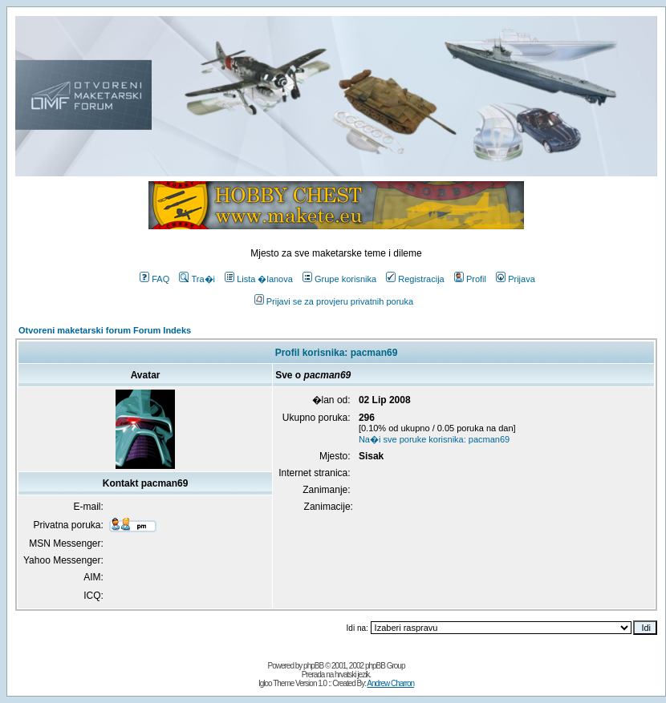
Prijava (515, 279)
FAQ (154, 279)
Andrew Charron (390, 683)
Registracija (415, 279)
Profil (470, 279)
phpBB (313, 665)
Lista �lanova (259, 279)
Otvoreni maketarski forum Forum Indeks (104, 330)
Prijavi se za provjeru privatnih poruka (333, 301)
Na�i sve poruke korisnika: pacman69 (434, 439)
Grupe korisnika (339, 279)
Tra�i (197, 279)
